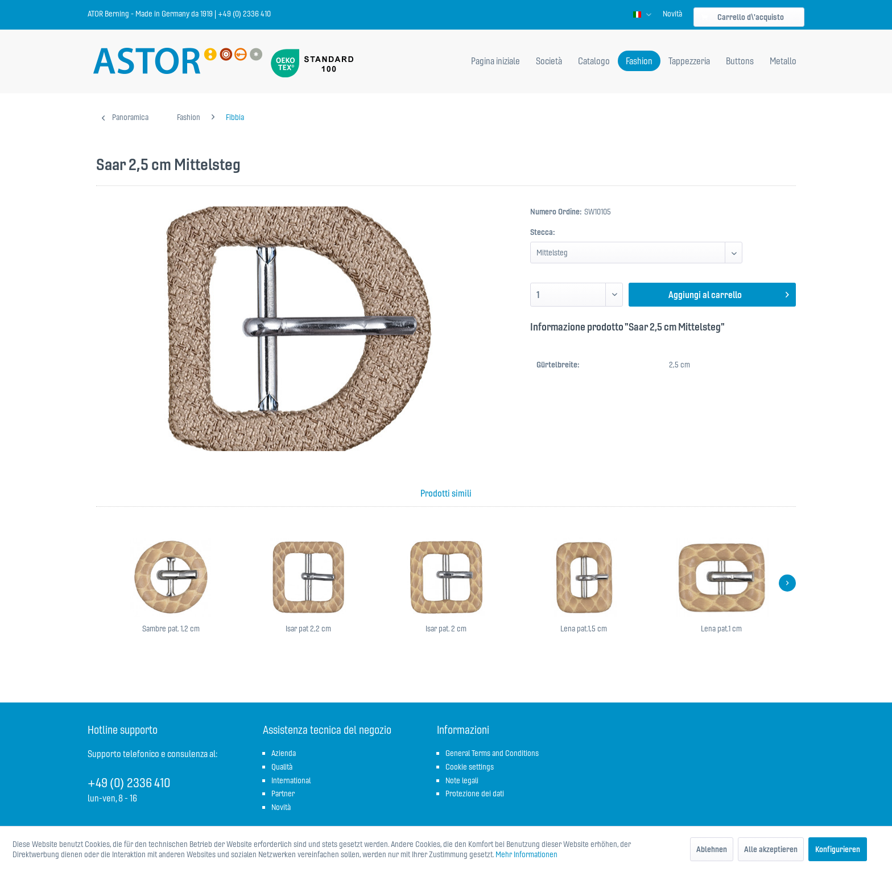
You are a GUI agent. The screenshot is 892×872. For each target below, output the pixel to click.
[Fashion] (639, 61)
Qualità (281, 767)
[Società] (549, 61)
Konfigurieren (837, 849)
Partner (283, 793)
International (291, 780)
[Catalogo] (594, 61)
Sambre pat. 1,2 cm (171, 628)
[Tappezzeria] (689, 61)
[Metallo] (783, 61)
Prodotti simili (446, 493)
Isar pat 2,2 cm (308, 628)
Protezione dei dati (474, 793)
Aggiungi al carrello (728, 293)
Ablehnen (711, 849)
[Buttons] (740, 61)
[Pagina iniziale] (495, 61)
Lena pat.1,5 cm (583, 628)
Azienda (283, 753)
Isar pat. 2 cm (446, 628)
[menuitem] (672, 14)
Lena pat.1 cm (721, 628)
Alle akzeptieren (771, 849)
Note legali (461, 780)
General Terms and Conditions (492, 753)
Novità (672, 14)
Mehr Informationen (526, 854)
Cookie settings (469, 767)
